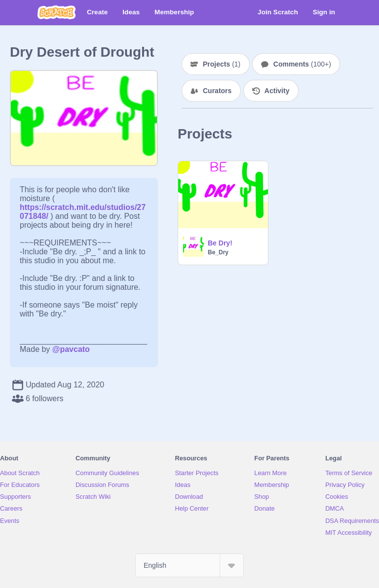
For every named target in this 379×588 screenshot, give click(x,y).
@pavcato (71, 349)
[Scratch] (56, 12)
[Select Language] (189, 565)
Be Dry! (220, 243)
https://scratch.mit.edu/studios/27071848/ (83, 207)
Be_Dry (218, 252)
